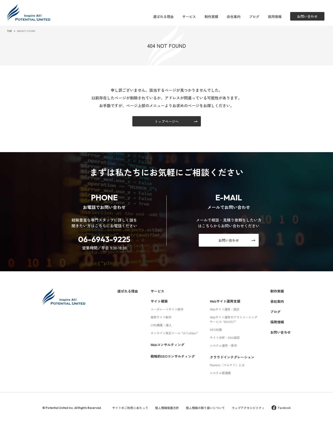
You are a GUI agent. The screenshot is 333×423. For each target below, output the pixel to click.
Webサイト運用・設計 (224, 309)
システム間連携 (220, 373)
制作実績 (211, 16)
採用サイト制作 (161, 317)
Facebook (281, 408)
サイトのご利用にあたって (130, 408)
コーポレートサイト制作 (167, 309)
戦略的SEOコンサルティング (173, 356)
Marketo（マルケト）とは (227, 365)
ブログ (254, 16)
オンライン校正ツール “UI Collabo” (174, 333)
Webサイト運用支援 (225, 301)
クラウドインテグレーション (232, 357)
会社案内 (233, 16)
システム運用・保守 (223, 345)
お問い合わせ (280, 332)
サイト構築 (159, 301)
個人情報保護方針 (167, 408)
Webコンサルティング (167, 344)
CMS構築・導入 (161, 325)
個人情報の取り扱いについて (205, 408)
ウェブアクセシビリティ (248, 408)
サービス (189, 16)
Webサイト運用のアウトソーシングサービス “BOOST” (233, 319)
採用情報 (275, 16)
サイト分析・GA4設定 (225, 337)
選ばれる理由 (163, 16)
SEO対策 (216, 329)
